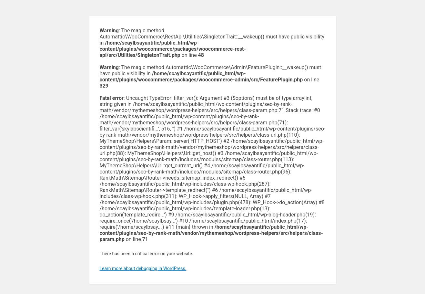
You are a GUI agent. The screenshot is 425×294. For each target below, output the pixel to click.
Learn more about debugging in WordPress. (143, 268)
